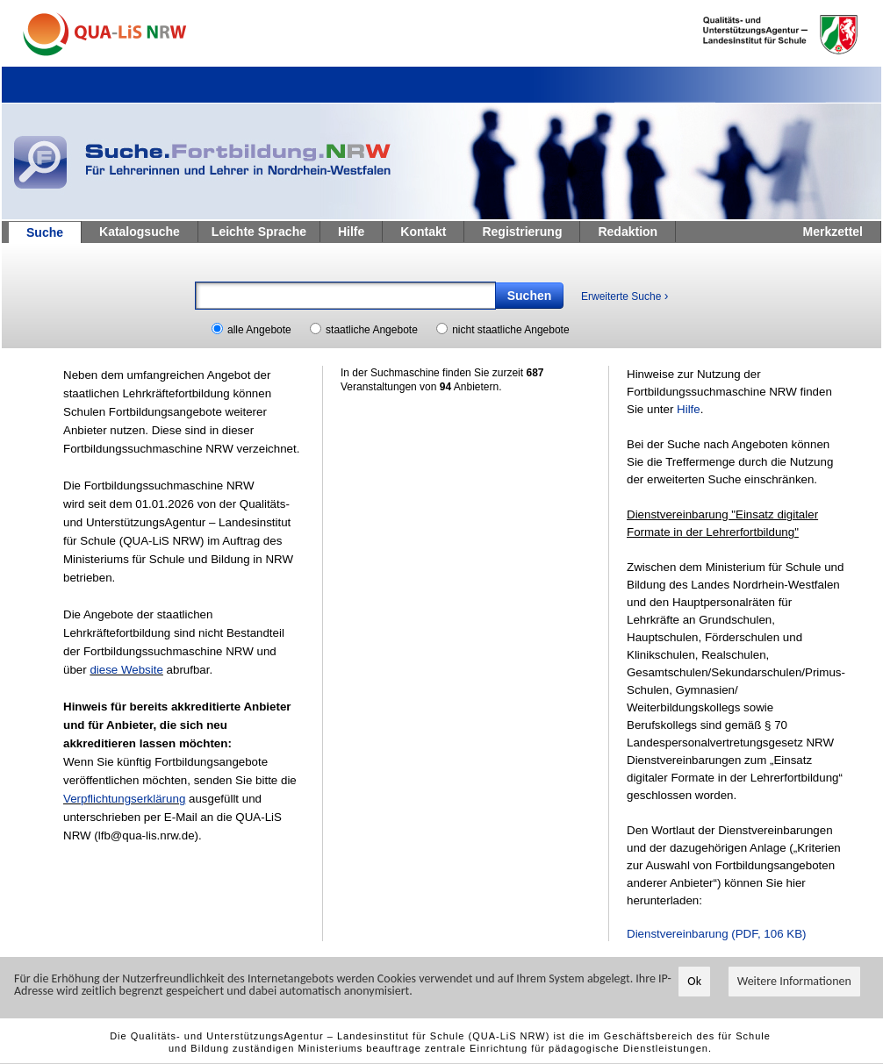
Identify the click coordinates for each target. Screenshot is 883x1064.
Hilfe (351, 232)
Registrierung (522, 232)
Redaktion (627, 232)
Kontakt (423, 232)
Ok (694, 982)
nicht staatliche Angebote (510, 330)
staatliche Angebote (372, 330)
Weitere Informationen (794, 982)
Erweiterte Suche (624, 296)
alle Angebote (259, 330)
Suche (44, 232)
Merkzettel (833, 232)
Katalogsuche (139, 232)
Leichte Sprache (259, 232)
